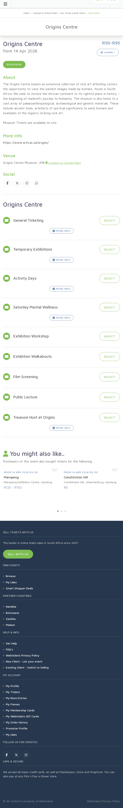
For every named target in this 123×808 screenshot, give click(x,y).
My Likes (11, 582)
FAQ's (9, 649)
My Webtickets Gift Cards (22, 716)
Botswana (12, 612)
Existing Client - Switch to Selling (27, 667)
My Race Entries (16, 698)
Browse (11, 576)
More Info (61, 230)
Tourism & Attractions (45, 13)
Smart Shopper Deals (19, 588)
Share (107, 52)
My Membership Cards (20, 710)
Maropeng (11, 477)
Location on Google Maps (63, 162)
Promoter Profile (16, 728)
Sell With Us (18, 554)
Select (109, 220)
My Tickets (13, 692)
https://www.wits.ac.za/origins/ (26, 142)
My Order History (17, 722)
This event (94, 13)
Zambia (11, 618)
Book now (14, 64)
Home (26, 13)
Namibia (11, 606)
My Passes (13, 704)
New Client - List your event (24, 661)
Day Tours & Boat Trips (73, 13)
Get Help (11, 643)
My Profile (12, 686)
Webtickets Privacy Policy (22, 655)
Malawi (10, 625)
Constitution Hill (76, 477)
